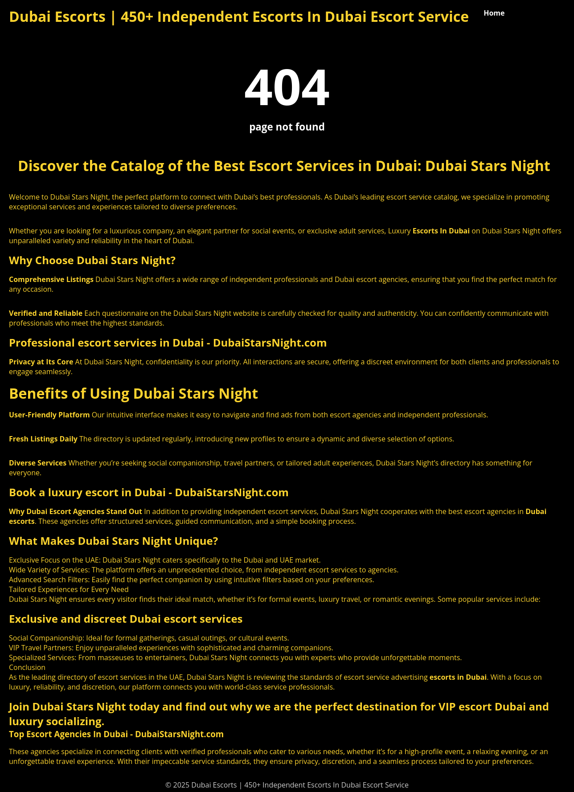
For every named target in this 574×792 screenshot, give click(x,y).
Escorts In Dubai (441, 231)
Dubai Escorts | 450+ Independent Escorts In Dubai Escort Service (239, 16)
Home (494, 13)
